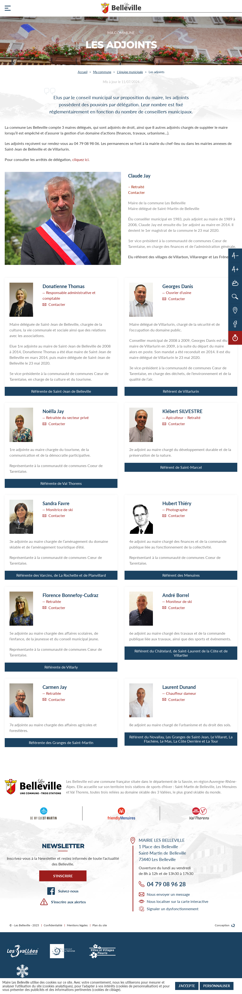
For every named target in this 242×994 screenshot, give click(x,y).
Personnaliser (216, 986)
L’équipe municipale (130, 72)
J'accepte (187, 986)
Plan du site (99, 925)
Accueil (82, 72)
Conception (225, 925)
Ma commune (102, 72)
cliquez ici (80, 159)
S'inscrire (63, 876)
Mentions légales (77, 925)
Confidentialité (53, 925)
